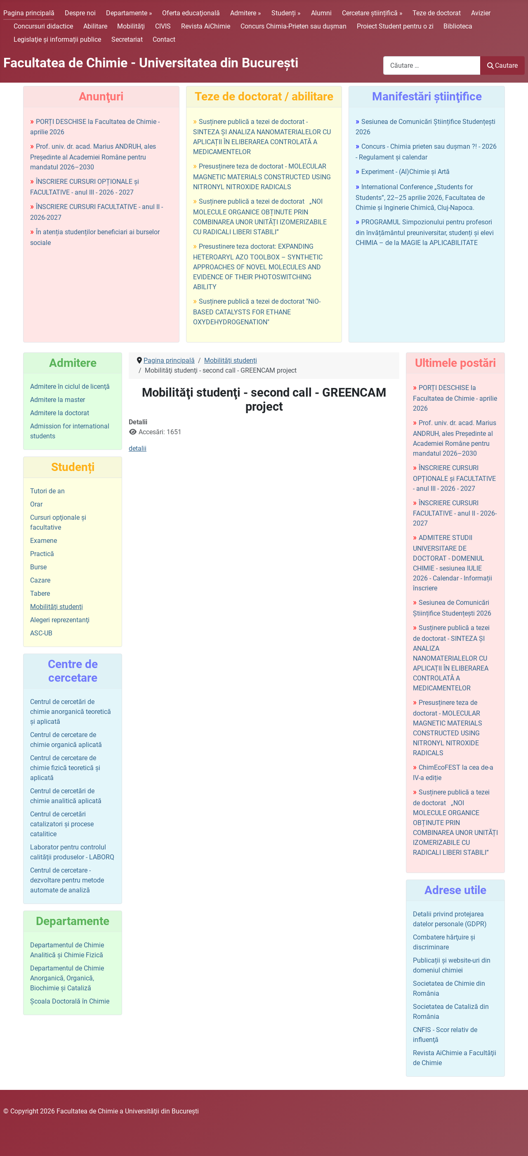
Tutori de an (47, 491)
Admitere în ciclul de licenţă (70, 386)
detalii (137, 448)
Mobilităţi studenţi (56, 607)
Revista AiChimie (205, 26)
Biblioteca (457, 26)
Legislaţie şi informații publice (57, 39)
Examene (43, 541)
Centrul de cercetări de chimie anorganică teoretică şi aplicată (70, 711)
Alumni (321, 13)
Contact (164, 39)
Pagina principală (28, 13)
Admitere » (245, 13)
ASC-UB (41, 633)
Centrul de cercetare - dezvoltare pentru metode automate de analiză (67, 880)
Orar (36, 504)
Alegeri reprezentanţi (60, 620)
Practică (42, 554)
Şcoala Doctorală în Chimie (69, 1001)
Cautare (502, 65)
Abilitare (95, 26)
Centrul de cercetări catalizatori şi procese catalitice (62, 824)
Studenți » (286, 13)
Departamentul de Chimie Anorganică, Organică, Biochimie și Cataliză (67, 978)
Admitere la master (57, 400)
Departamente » (129, 13)
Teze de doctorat (436, 13)
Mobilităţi (131, 26)
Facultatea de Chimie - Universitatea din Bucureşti (150, 63)
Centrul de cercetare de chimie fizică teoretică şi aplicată (65, 768)
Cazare (40, 580)
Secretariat (127, 39)
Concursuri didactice (43, 26)
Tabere (40, 593)
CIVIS (163, 26)
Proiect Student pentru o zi (395, 26)
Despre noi (80, 13)
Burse (38, 567)
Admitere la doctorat (59, 413)
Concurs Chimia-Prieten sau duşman (293, 26)
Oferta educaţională (191, 13)
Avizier (480, 13)
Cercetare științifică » (372, 13)
